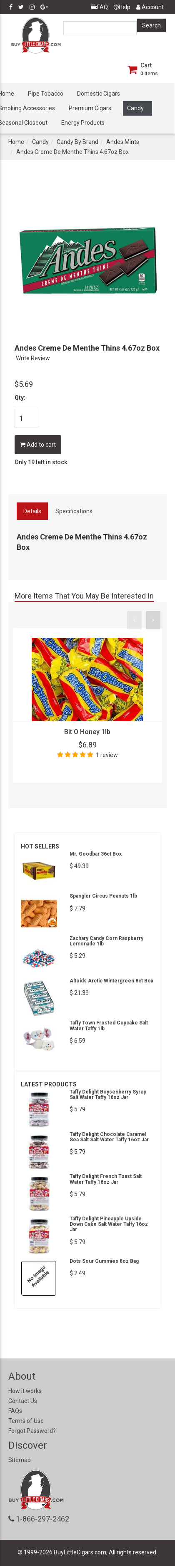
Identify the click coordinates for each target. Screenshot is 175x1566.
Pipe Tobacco (45, 93)
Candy (135, 108)
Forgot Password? (32, 1430)
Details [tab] (32, 511)
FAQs (15, 1411)
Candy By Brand (77, 142)
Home (16, 142)
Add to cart (38, 444)
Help (122, 7)
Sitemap (19, 1460)
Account (150, 7)
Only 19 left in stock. (42, 462)
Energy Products (83, 122)
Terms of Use (26, 1421)
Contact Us (22, 1401)
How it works (25, 1391)
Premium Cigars (90, 108)
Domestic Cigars (98, 93)
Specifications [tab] (73, 511)
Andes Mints (122, 142)
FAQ (99, 7)
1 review (107, 755)
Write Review (33, 358)
